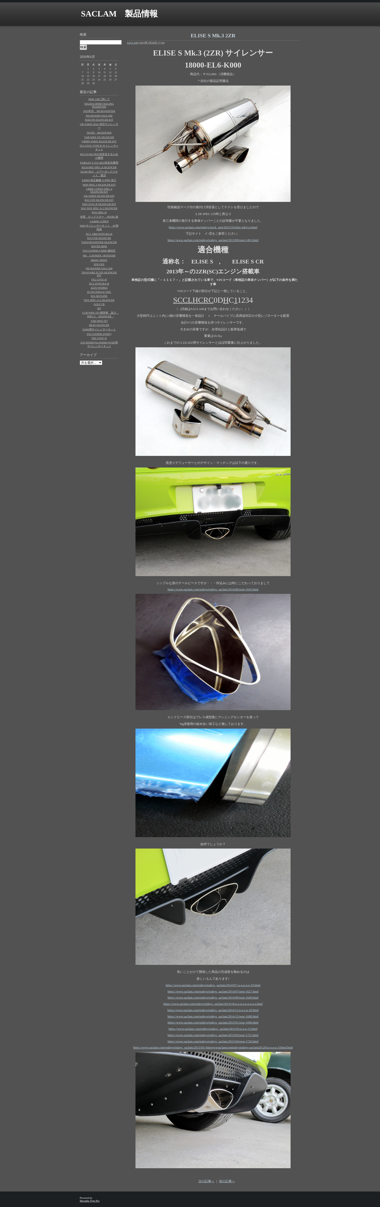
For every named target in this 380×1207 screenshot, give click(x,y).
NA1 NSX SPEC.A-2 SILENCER (99, 208)
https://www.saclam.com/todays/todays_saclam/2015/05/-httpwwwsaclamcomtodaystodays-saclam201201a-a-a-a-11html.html (213, 1047)
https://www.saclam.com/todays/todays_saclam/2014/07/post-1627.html (212, 991)
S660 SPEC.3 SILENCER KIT (99, 184)
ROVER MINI (99, 246)
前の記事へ (227, 1181)
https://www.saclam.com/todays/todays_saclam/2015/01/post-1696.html (212, 1022)
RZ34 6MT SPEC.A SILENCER (99, 167)
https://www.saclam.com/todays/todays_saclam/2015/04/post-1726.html (212, 1041)
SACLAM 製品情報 (119, 13)
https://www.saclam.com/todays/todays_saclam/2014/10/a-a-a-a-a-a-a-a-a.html (213, 1004)
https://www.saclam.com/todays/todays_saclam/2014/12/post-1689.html (212, 1016)
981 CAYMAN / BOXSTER (99, 255)
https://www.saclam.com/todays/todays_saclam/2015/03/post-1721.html (212, 1035)
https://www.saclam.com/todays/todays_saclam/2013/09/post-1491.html (212, 240)
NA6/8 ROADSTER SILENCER (99, 242)
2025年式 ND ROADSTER (99, 111)
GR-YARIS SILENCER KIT (99, 195)
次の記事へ (206, 1181)
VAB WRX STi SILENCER (99, 137)
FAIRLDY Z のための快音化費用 (99, 162)
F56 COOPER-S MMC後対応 (99, 250)
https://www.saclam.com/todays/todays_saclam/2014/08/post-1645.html (212, 589)
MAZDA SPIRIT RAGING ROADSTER (99, 105)
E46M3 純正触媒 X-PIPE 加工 (99, 180)
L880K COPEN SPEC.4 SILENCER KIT (99, 190)
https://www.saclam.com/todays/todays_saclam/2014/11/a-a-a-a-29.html (213, 1010)
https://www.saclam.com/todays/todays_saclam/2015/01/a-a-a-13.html (213, 1029)
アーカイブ (88, 355)
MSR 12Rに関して (99, 99)
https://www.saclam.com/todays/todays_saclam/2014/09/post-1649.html (212, 997)
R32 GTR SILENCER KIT (99, 200)
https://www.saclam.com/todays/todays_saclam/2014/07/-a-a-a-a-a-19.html (213, 985)
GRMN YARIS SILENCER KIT (99, 141)
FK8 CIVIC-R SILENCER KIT (99, 204)
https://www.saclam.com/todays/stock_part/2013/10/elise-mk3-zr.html (213, 227)
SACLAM (132, 42)
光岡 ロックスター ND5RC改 (99, 216)
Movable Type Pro (90, 1200)
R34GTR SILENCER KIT (99, 119)
